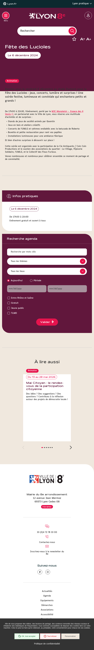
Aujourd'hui (17, 281)
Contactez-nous (47, 542)
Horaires (47, 507)
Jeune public (17, 308)
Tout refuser (50, 636)
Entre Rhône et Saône (22, 298)
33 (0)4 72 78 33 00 (47, 532)
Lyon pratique (82, 3)
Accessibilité (47, 615)
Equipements (47, 601)
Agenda (47, 596)
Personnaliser (70, 636)
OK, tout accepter (26, 636)
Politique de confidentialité (47, 643)
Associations (47, 610)
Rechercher (27, 30)
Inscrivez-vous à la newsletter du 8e (47, 553)
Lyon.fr (12, 4)
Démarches (47, 605)
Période (37, 281)
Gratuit (14, 303)
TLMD (14, 313)
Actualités (47, 591)
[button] (74, 39)
